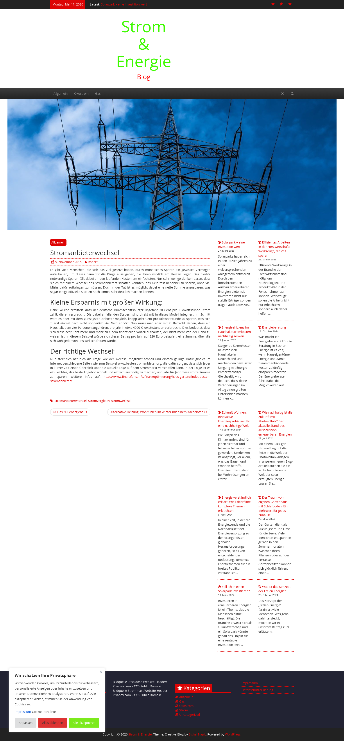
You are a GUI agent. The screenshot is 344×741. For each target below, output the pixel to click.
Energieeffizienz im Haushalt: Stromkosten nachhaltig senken (234, 331)
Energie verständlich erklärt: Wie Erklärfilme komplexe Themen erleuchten (234, 504)
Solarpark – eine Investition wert (124, 4)
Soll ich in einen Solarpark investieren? (234, 589)
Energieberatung (274, 327)
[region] (57, 700)
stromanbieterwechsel (71, 401)
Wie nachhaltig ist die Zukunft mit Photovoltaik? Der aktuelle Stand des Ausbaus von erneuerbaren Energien (275, 423)
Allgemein (61, 93)
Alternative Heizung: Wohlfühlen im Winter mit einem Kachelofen (159, 412)
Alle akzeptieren (84, 723)
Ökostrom (81, 93)
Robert (91, 262)
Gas (98, 93)
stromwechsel (121, 401)
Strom (183, 710)
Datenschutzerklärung (257, 690)
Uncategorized (189, 714)
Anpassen (26, 723)
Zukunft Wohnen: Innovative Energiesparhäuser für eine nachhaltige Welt (234, 419)
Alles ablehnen (52, 723)
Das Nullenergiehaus (70, 412)
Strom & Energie (143, 43)
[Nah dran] (100, 671)
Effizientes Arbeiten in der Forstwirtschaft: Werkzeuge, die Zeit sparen (274, 249)
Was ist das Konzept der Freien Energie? (274, 589)
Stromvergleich (99, 401)
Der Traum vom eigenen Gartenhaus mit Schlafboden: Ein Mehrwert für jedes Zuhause (273, 506)
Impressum (250, 683)
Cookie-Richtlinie (44, 712)
